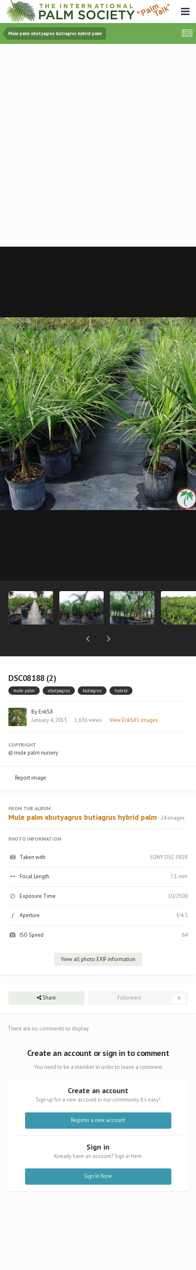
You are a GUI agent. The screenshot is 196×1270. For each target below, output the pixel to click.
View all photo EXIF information (98, 937)
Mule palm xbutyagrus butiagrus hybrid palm (82, 795)
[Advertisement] (98, 146)
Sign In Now (98, 1154)
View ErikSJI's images (133, 698)
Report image (30, 756)
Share (46, 976)
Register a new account (98, 1098)
